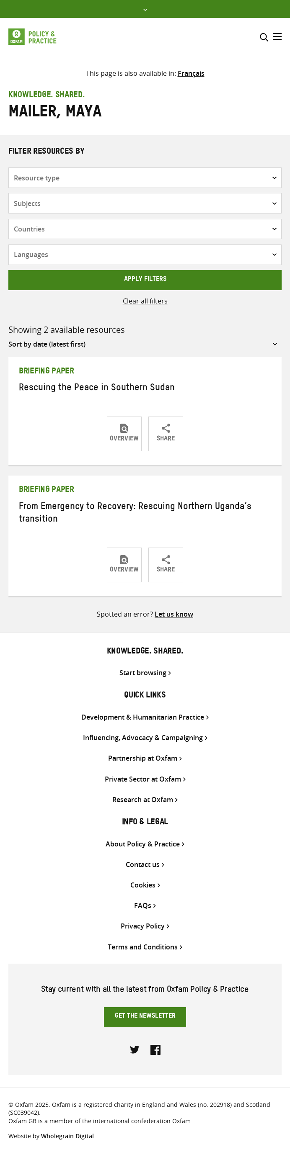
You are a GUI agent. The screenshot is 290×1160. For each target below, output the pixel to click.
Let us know (174, 614)
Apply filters (145, 280)
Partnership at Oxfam (142, 758)
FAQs (142, 906)
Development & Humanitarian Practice (142, 717)
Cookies (142, 885)
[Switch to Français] (191, 73)
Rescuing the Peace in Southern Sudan (97, 388)
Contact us (143, 865)
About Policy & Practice (143, 844)
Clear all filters (145, 301)
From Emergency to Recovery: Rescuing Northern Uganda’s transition (135, 514)
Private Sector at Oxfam (143, 779)
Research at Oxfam (142, 800)
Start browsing (142, 673)
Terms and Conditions (143, 947)
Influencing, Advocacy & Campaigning (143, 738)
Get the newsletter (145, 1017)
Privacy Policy (143, 926)
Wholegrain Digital (67, 1136)
